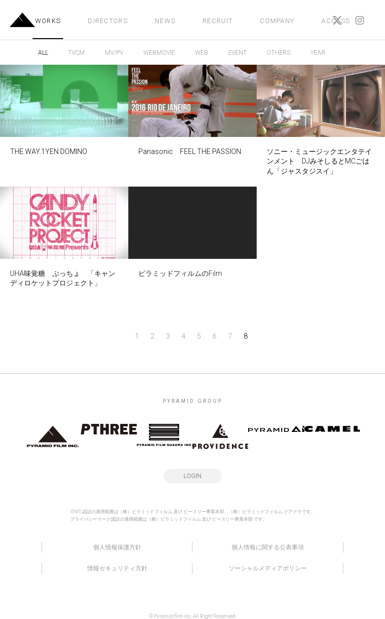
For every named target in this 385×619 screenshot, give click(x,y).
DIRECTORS (108, 21)
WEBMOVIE (159, 52)
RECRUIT (218, 21)
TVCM (76, 52)
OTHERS (278, 52)
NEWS (165, 21)
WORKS (48, 21)
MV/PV (114, 52)
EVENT (237, 52)
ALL (43, 52)
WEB (201, 52)
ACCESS (335, 21)
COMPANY (277, 21)
